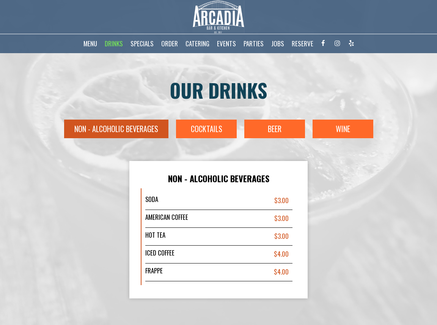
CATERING (197, 43)
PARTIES (254, 43)
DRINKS (114, 43)
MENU (90, 43)
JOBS (277, 43)
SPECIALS (142, 43)
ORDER (169, 43)
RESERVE (302, 43)
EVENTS (226, 43)
